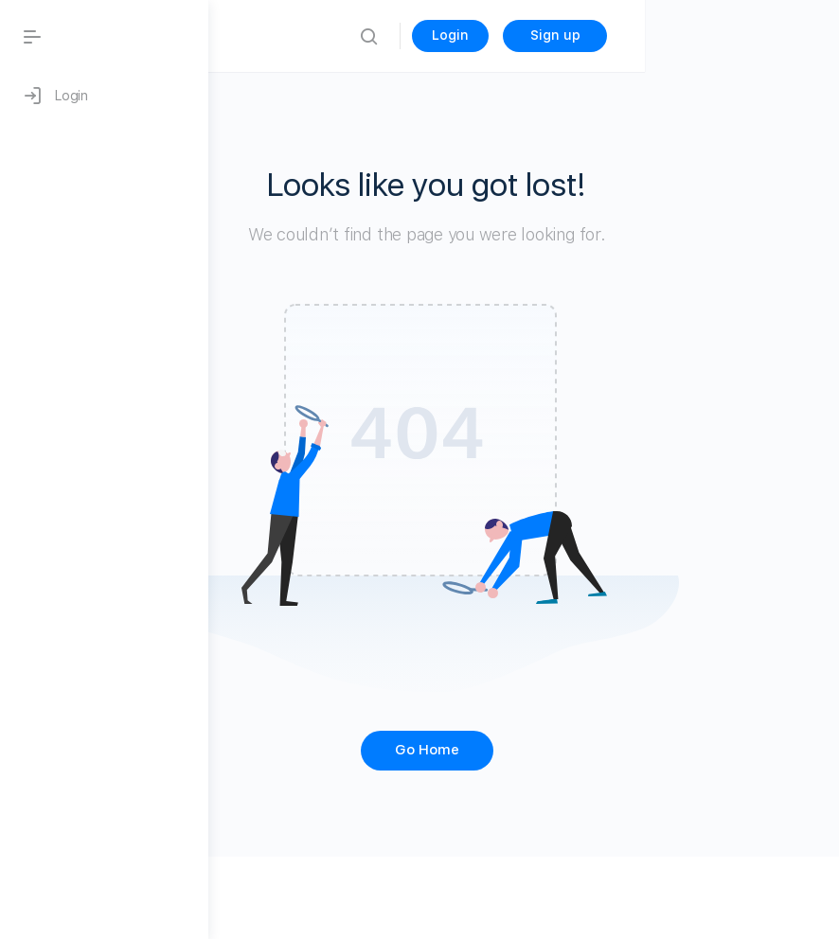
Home (378, 36)
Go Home (523, 749)
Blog (316, 36)
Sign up (749, 35)
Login (644, 35)
